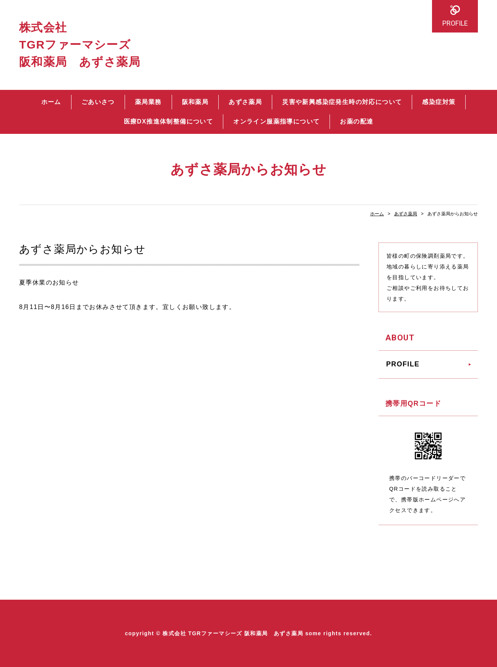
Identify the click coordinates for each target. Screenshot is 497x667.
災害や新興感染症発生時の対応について (342, 102)
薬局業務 (148, 102)
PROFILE (455, 23)
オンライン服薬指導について (276, 121)
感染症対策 (438, 102)
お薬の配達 (356, 121)
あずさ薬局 (245, 102)
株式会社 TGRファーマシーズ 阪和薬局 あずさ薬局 (79, 44)
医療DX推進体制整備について (168, 121)
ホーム (51, 102)
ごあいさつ (98, 102)
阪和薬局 (195, 102)
